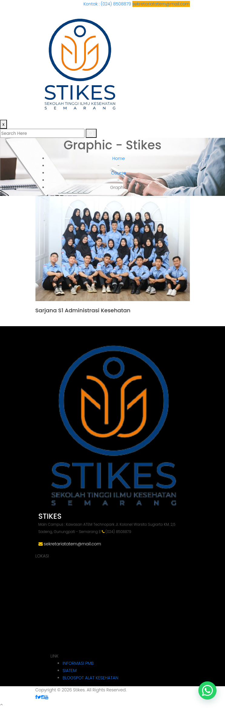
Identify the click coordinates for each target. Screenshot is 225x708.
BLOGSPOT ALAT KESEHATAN (90, 678)
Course (118, 173)
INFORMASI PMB (78, 663)
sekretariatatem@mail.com (161, 4)
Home (118, 158)
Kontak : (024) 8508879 (107, 4)
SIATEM (70, 670)
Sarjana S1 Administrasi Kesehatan (83, 310)
